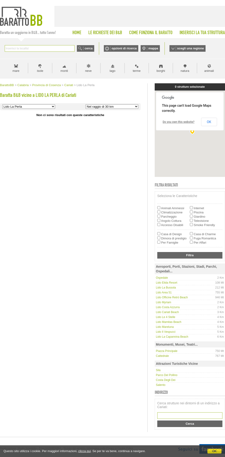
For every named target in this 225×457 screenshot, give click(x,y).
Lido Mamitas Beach (168, 322)
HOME (76, 32)
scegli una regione (190, 48)
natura (185, 71)
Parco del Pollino (166, 375)
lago (113, 71)
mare (15, 71)
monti (64, 71)
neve (88, 71)
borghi (161, 71)
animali (209, 71)
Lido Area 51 (164, 292)
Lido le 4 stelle (165, 317)
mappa (153, 48)
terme (136, 71)
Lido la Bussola (166, 287)
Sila (158, 370)
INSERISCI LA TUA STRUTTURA (202, 32)
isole (40, 71)
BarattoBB (7, 85)
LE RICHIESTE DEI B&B (105, 32)
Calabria (23, 85)
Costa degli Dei (165, 380)
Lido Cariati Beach (167, 312)
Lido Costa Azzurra (168, 307)
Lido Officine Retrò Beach (172, 297)
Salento (160, 385)
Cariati (68, 85)
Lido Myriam (163, 302)
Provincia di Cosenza (46, 85)
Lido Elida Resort (166, 282)
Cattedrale (162, 356)
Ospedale (162, 277)
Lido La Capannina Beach (172, 336)
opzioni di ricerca (124, 48)
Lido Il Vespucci (165, 331)
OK (214, 451)
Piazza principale (166, 351)
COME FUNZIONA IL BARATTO (150, 32)
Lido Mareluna (165, 327)
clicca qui (84, 451)
